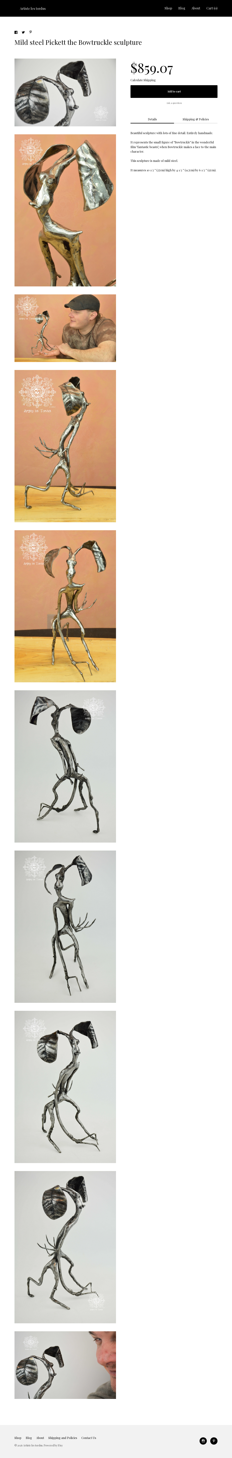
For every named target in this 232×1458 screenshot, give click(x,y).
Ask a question (174, 102)
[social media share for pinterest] (30, 32)
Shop (168, 8)
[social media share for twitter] (24, 33)
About (195, 8)
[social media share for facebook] (16, 33)
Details (152, 119)
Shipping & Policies (196, 119)
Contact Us (88, 1438)
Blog (181, 8)
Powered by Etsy (53, 1445)
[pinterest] (214, 1441)
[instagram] (203, 1441)
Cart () (212, 8)
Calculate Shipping (143, 80)
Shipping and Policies (62, 1438)
